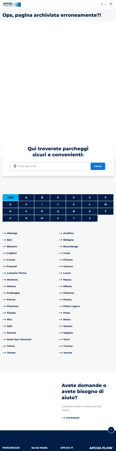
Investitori (66, 380)
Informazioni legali (12, 447)
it (103, 4)
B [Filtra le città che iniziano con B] (42, 91)
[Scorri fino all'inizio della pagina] (111, 323)
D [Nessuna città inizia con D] (74, 91)
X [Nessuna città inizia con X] (58, 112)
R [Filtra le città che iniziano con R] (74, 105)
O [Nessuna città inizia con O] (26, 105)
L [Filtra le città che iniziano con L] (89, 98)
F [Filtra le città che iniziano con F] (105, 91)
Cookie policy (9, 443)
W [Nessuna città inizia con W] (42, 112)
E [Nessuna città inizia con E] (90, 91)
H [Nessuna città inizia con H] (26, 98)
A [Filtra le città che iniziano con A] (26, 91)
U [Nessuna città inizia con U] (10, 112)
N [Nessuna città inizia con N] (10, 105)
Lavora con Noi (69, 354)
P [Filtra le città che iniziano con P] (42, 105)
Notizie (64, 423)
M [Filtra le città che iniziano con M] (106, 98)
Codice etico (68, 410)
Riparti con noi (69, 397)
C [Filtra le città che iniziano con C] (58, 91)
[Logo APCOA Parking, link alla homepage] (12, 4)
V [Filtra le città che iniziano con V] (26, 112)
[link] (29, 127)
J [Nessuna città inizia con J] (58, 98)
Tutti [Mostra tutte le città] (10, 91)
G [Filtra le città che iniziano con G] (10, 98)
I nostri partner (69, 375)
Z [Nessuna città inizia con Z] (90, 112)
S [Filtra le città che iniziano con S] (89, 105)
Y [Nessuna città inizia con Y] (74, 112)
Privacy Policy (9, 438)
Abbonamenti (10, 354)
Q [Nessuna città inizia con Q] (58, 105)
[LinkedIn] (33, 346)
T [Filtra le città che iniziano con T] (105, 105)
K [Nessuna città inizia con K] (74, 98)
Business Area (68, 370)
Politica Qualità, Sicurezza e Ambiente (69, 389)
